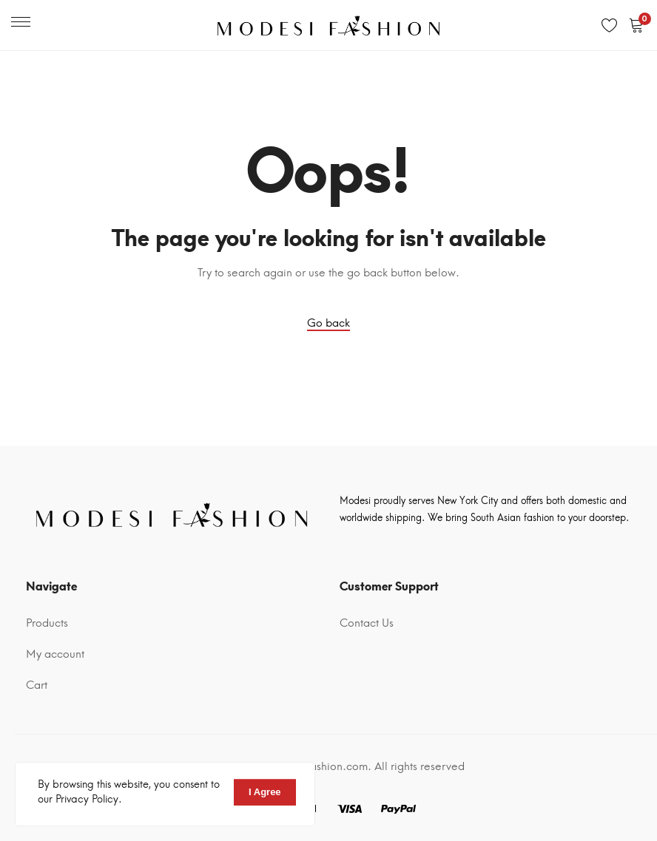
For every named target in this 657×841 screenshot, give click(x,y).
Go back (328, 323)
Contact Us (367, 623)
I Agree (265, 791)
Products (47, 623)
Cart (36, 685)
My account (55, 654)
